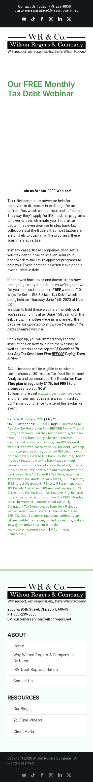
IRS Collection (73, 479)
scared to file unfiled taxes (58, 511)
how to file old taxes (51, 470)
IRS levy (48, 483)
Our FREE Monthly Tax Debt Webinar (41, 88)
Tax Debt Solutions (29, 515)
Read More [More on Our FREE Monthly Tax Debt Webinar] (15, 534)
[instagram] (51, 775)
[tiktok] (33, 775)
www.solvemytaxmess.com (27, 529)
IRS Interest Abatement (24, 483)
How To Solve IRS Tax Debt (44, 474)
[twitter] (69, 775)
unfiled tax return (31, 520)
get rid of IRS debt (57, 451)
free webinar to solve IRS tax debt (45, 447)
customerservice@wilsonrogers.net (42, 619)
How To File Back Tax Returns (51, 456)
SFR (10, 515)
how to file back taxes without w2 (45, 465)
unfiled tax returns (59, 520)
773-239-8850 (25, 614)
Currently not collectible (51, 433)
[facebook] (42, 775)
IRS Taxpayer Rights (59, 492)
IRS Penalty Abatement (24, 488)
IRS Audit (32, 479)
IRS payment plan (68, 483)
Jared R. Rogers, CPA (27, 419)
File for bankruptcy (30, 438)
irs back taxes (51, 479)
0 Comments (60, 529)
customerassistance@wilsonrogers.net (46, 10)
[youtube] (24, 775)
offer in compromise (40, 497)
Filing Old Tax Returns (37, 442)
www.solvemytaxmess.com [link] (60, 393)
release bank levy (51, 506)
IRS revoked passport (58, 488)
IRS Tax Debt (34, 492)
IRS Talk (41, 424)
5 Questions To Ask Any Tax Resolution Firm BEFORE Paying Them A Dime (45, 428)
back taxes (25, 433)
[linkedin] (60, 775)
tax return (51, 515)
